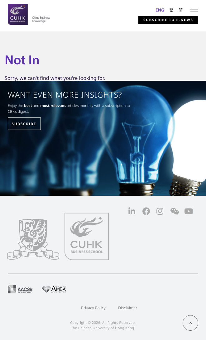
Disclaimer (127, 307)
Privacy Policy (93, 307)
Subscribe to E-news (168, 20)
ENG (160, 10)
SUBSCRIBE (24, 124)
